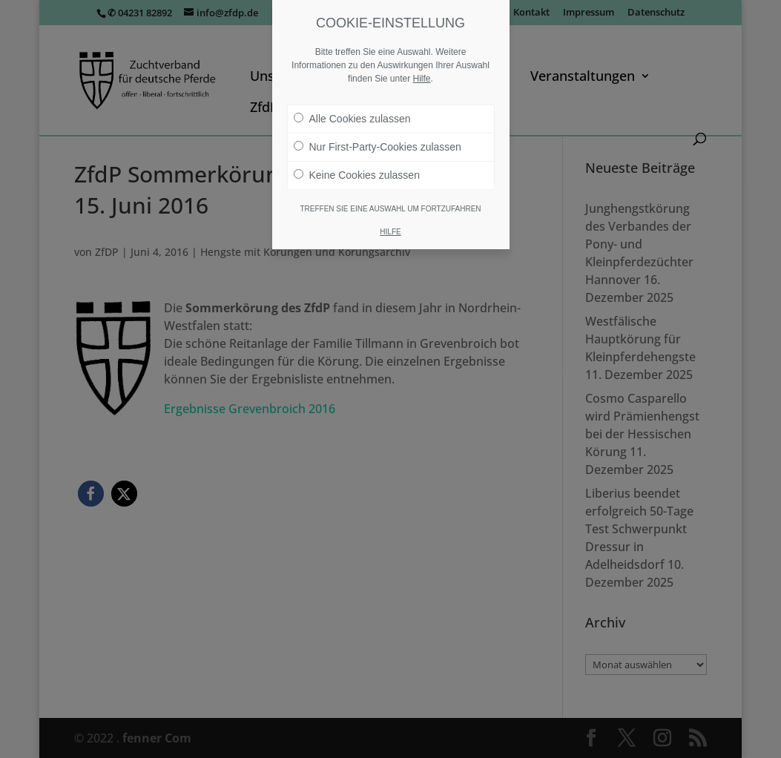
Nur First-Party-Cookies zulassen (377, 147)
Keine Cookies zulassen (357, 175)
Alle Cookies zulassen (352, 119)
